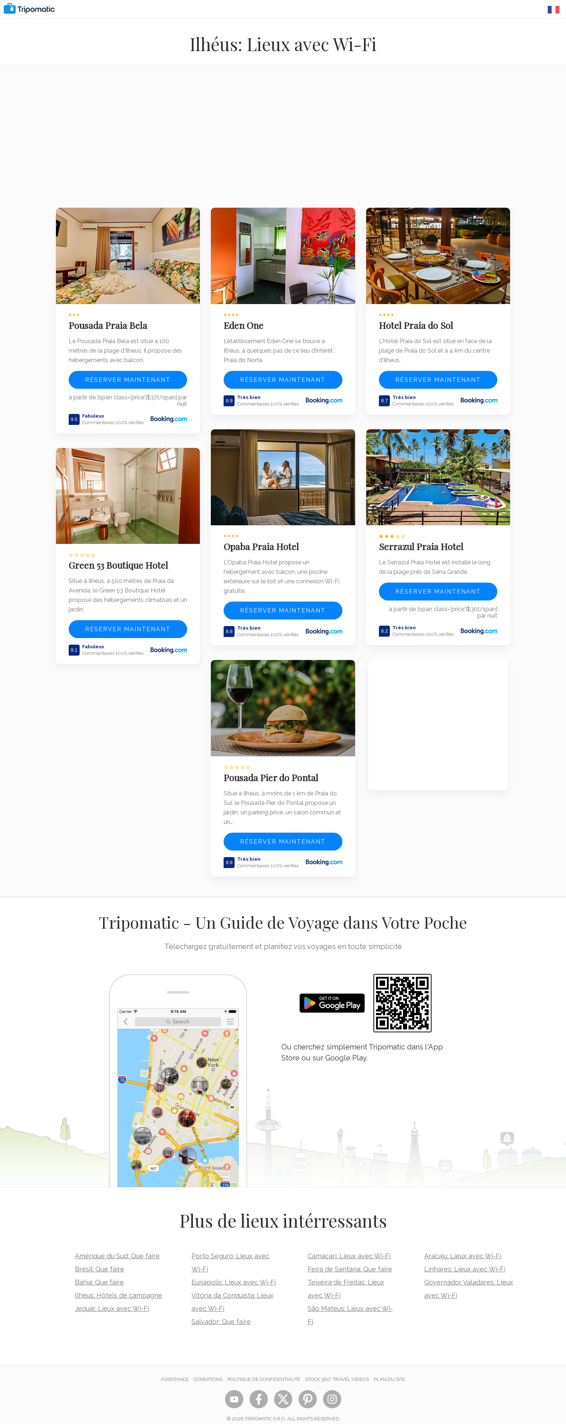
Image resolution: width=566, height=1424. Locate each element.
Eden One (246, 321)
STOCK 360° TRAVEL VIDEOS (337, 1370)
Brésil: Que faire (99, 1260)
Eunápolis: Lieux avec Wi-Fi (233, 1273)
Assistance (175, 1370)
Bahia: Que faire (99, 1273)
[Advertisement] (283, 141)
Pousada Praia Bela (110, 321)
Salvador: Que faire (221, 1312)
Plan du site (389, 1370)
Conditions (208, 1370)
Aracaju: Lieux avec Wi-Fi (462, 1247)
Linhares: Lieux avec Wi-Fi (464, 1260)
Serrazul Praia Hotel (423, 540)
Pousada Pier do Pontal (273, 768)
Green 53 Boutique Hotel (120, 558)
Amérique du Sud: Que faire (117, 1247)
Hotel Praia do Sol (418, 321)
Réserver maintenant (128, 376)
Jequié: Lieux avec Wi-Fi (112, 1299)
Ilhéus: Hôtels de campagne (118, 1286)
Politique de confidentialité (263, 1370)
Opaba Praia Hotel (263, 540)
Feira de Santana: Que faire (350, 1260)
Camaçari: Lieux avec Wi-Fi (349, 1247)
